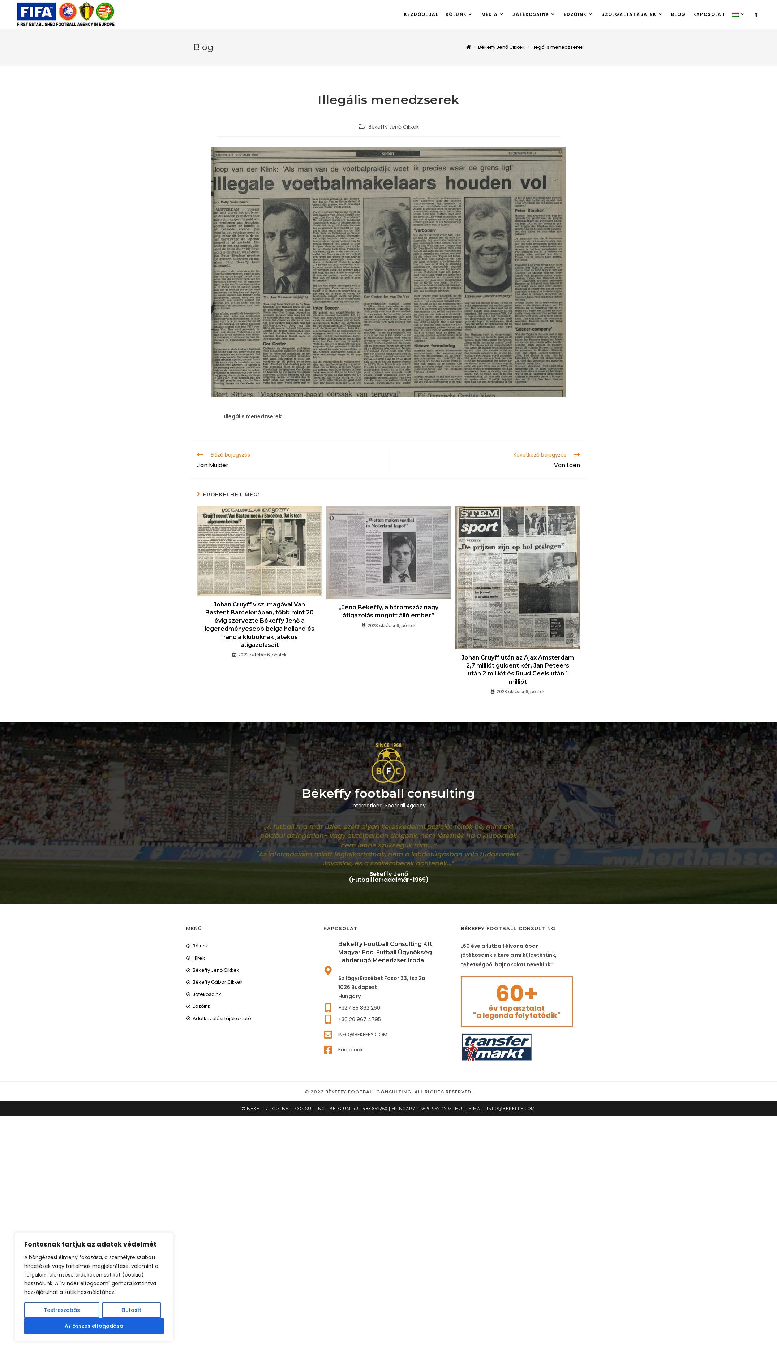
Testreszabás (62, 1310)
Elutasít (131, 1310)
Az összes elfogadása (94, 1326)
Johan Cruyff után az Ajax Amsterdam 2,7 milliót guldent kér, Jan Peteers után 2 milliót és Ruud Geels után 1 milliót (518, 670)
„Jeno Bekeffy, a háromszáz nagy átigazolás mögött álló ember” (388, 611)
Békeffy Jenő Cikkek (394, 127)
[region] (93, 1287)
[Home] (468, 47)
